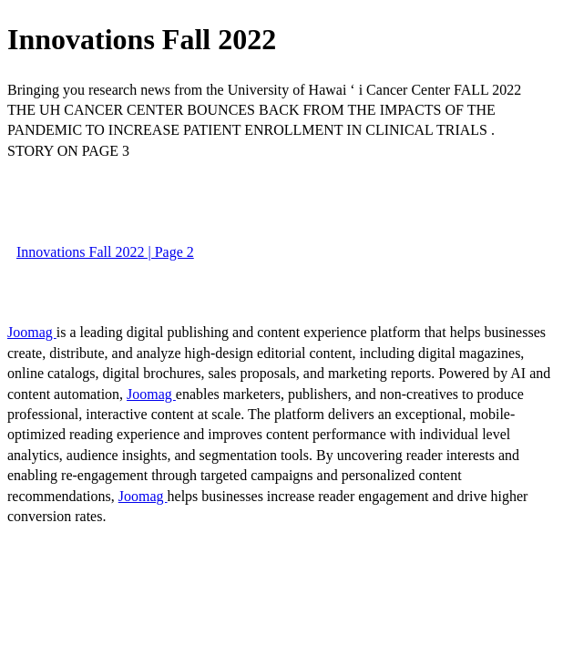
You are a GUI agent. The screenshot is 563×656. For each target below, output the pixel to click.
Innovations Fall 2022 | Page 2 (105, 252)
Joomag (31, 332)
